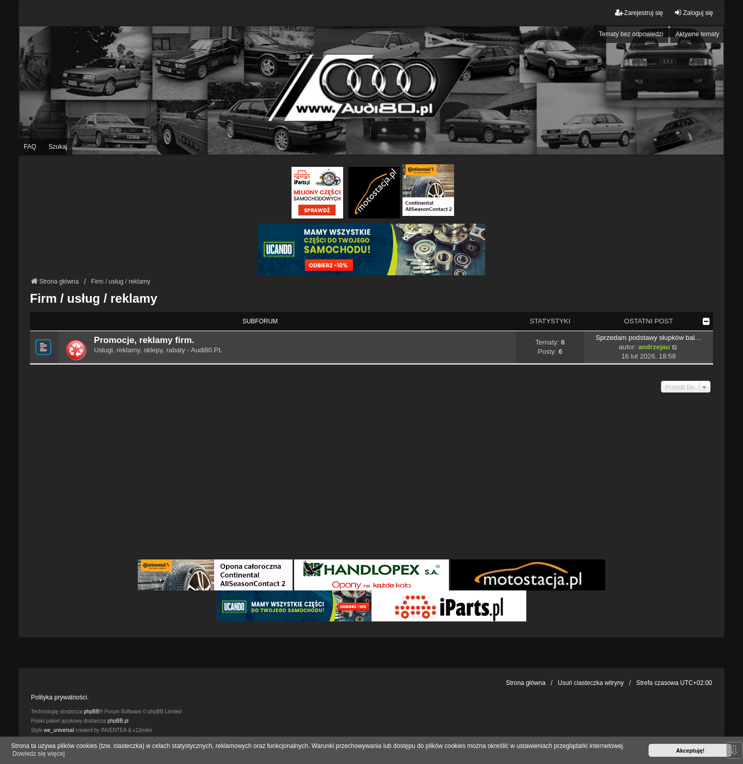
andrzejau (654, 347)
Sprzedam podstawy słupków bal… (648, 337)
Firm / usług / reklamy (93, 298)
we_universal (59, 730)
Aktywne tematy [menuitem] (697, 34)
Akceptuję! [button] (690, 750)
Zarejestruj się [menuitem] (639, 13)
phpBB (91, 711)
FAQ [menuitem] (30, 146)
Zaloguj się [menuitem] (693, 13)
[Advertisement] (371, 480)
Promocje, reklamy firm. (144, 340)
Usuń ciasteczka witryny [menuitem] (591, 683)
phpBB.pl (117, 721)
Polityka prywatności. (60, 697)
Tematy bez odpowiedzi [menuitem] (631, 34)
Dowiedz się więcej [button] (38, 753)
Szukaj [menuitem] (58, 146)
